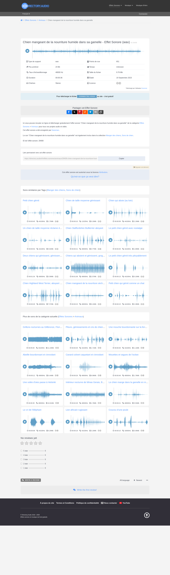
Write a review (30, 480)
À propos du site (47, 503)
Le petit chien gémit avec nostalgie (126, 228)
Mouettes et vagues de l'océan (124, 354)
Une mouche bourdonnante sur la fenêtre (129, 327)
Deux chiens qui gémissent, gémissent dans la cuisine (49, 255)
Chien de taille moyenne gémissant (83, 200)
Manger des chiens (113, 135)
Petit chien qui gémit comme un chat (126, 283)
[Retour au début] (141, 517)
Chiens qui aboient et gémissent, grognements (88, 255)
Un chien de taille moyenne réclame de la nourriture (48, 228)
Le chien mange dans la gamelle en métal (129, 382)
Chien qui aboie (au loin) (121, 200)
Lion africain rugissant (76, 410)
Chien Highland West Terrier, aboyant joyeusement (48, 283)
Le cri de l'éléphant (32, 410)
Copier (120, 157)
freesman (144, 88)
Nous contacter (110, 503)
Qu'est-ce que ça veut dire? (85, 176)
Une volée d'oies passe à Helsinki (39, 382)
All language (124, 480)
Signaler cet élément (141, 167)
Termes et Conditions (65, 503)
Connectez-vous (87, 96)
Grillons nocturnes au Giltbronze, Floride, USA (45, 327)
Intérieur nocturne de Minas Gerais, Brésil (86, 382)
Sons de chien (127, 135)
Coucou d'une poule (118, 410)
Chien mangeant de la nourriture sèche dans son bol (91, 283)
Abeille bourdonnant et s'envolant (39, 354)
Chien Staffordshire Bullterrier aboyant (84, 228)
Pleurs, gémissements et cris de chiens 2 (86, 327)
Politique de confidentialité (87, 503)
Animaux (34, 127)
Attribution (103, 172)
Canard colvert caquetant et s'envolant (84, 354)
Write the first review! (85, 490)
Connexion (143, 14)
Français (25, 14)
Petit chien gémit (31, 200)
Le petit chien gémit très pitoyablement (127, 255)
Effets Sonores (66, 316)
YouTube (126, 503)
